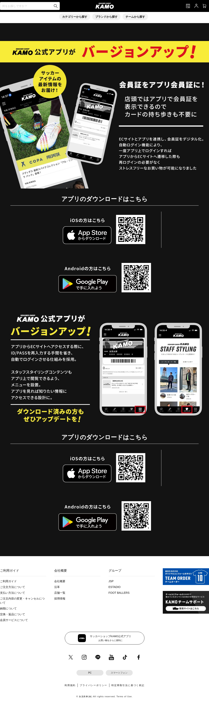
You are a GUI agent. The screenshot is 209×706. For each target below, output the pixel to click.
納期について (8, 608)
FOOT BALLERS (119, 592)
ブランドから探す (106, 16)
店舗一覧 (59, 592)
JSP (111, 581)
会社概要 (59, 581)
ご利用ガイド (8, 581)
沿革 (57, 587)
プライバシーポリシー (93, 685)
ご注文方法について (12, 587)
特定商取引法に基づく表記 (127, 685)
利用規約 (70, 685)
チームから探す (135, 16)
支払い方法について (12, 592)
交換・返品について (12, 614)
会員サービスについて (14, 620)
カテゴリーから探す (74, 16)
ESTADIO (115, 587)
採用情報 (59, 598)
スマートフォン (119, 672)
